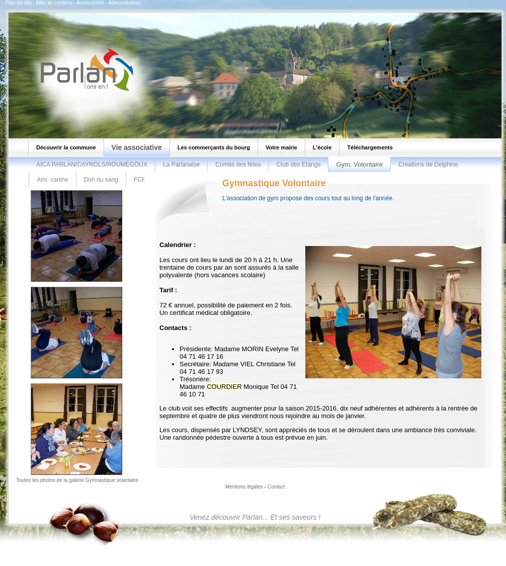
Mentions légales (244, 487)
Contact (276, 487)
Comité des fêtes (238, 164)
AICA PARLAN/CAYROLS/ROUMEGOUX (91, 164)
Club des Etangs (298, 164)
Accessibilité (90, 3)
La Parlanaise (181, 164)
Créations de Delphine (428, 164)
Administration (124, 3)
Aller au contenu (54, 3)
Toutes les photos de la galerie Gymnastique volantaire (77, 480)
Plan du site (19, 3)
